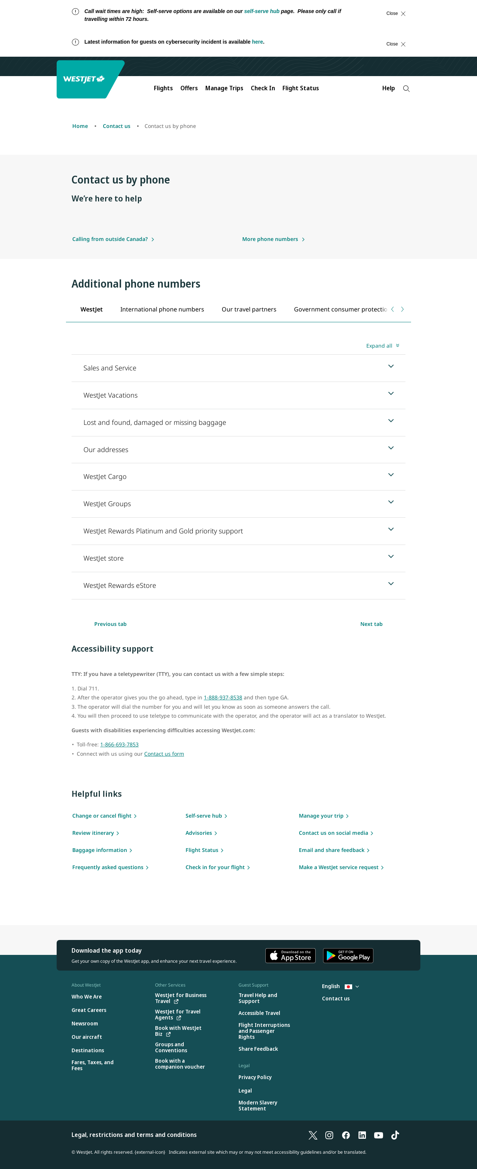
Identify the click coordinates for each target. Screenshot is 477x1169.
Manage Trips (224, 88)
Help (388, 88)
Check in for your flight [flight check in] (215, 867)
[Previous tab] (393, 309)
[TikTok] (395, 1135)
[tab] (91, 309)
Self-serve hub (204, 815)
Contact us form (164, 753)
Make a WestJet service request (339, 867)
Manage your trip (321, 815)
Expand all (379, 345)
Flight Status (300, 88)
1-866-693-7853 (119, 744)
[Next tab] (402, 309)
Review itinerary (93, 832)
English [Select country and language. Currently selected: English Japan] (340, 986)
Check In (263, 88)
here (257, 42)
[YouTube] (378, 1135)
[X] (313, 1135)
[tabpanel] (238, 469)
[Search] (406, 88)
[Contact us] (336, 998)
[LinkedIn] (362, 1135)
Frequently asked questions (107, 867)
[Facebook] (345, 1135)
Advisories (199, 832)
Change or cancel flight (102, 815)
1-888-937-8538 (223, 697)
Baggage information (99, 849)
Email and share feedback (331, 849)
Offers (189, 88)
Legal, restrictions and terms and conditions (134, 1135)
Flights (163, 88)
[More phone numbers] (273, 239)
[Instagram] (329, 1135)
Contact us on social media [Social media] (333, 832)
